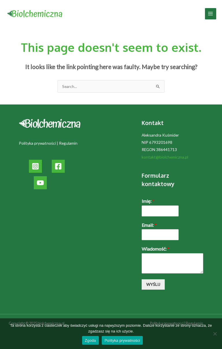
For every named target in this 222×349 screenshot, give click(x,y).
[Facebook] (58, 166)
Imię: (148, 201)
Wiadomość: (155, 248)
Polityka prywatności (37, 143)
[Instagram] (35, 166)
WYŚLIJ (153, 284)
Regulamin (68, 143)
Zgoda (90, 340)
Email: (149, 225)
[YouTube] (40, 182)
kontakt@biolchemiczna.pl (165, 157)
